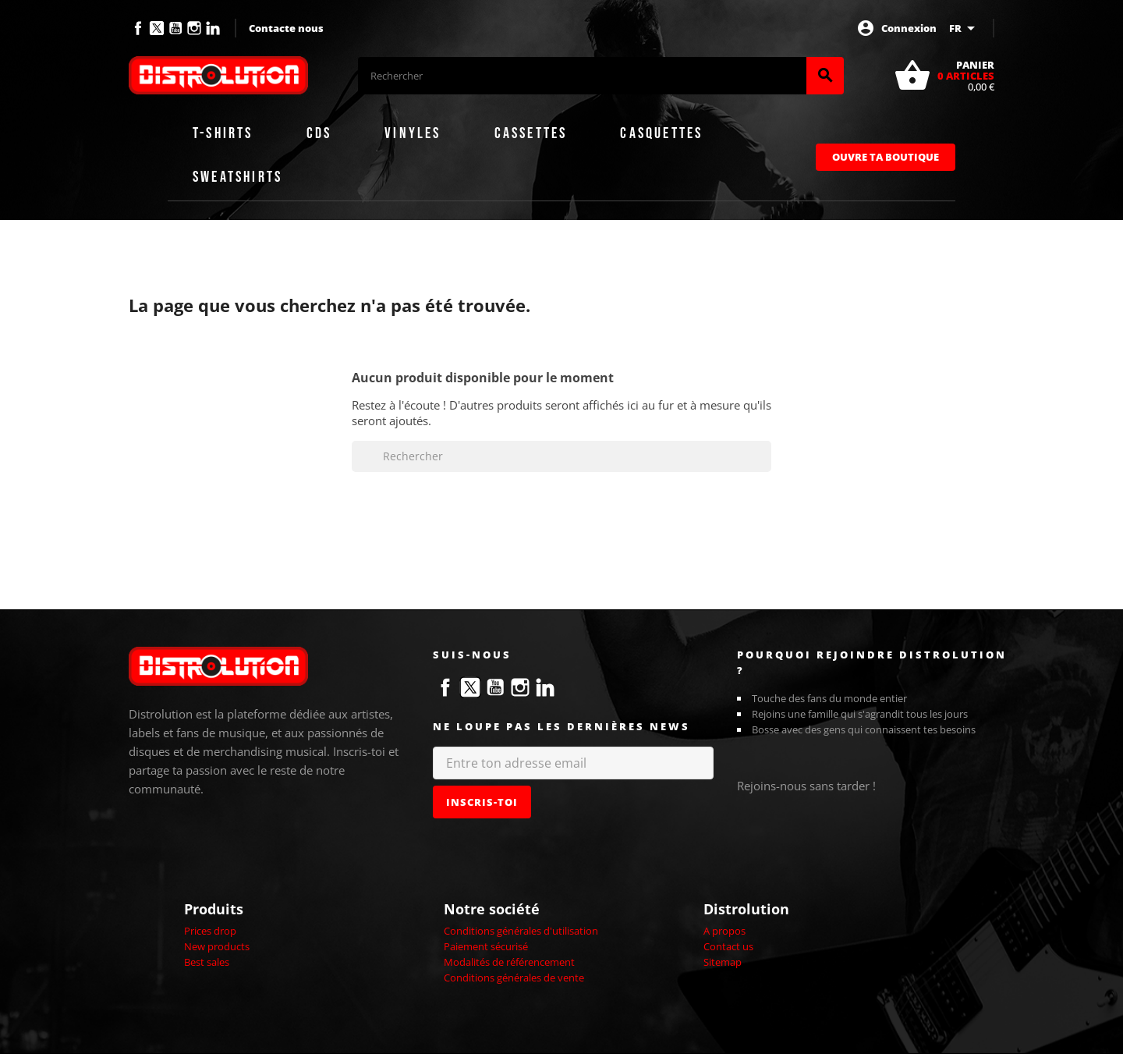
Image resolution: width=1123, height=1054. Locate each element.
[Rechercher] (582, 75)
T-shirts (223, 133)
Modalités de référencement (509, 962)
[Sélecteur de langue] (964, 28)
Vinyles (412, 133)
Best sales (206, 962)
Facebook (138, 28)
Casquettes (661, 133)
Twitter (156, 28)
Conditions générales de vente (514, 978)
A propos (724, 931)
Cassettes (531, 133)
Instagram (194, 28)
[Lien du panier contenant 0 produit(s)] (944, 75)
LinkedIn (213, 28)
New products (217, 946)
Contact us (728, 946)
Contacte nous (286, 28)
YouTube (175, 28)
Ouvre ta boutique (885, 157)
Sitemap (722, 962)
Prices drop (210, 931)
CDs (319, 133)
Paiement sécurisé (486, 946)
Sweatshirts (237, 177)
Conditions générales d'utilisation (521, 931)
